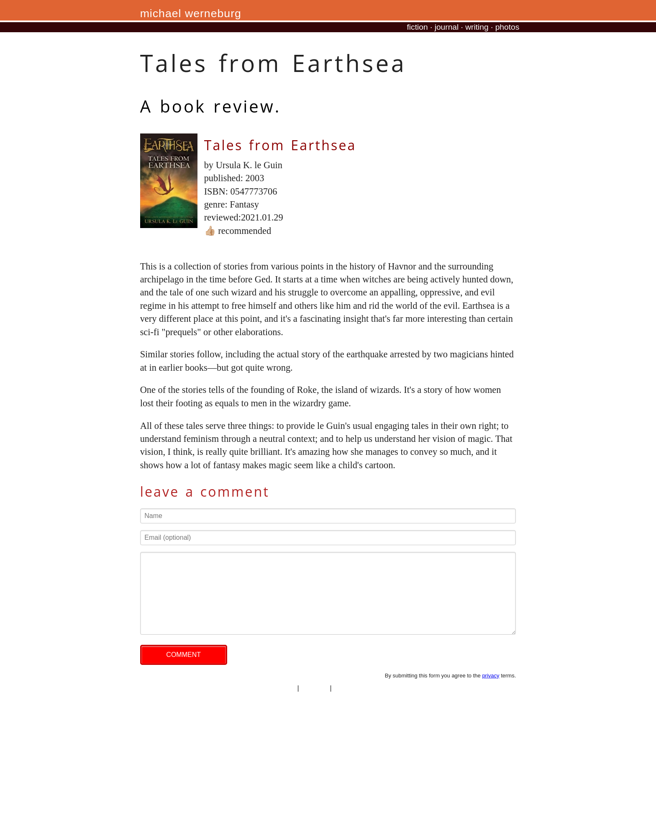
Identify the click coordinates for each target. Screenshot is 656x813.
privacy (490, 675)
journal (447, 27)
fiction (417, 27)
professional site (357, 688)
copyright (314, 688)
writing (476, 27)
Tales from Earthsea (280, 145)
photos (507, 27)
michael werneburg (190, 13)
